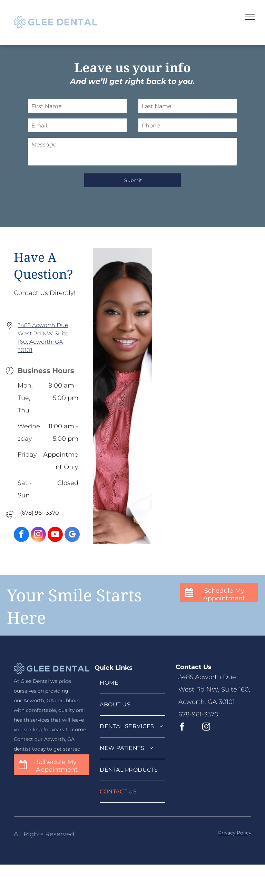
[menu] (250, 17)
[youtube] (55, 535)
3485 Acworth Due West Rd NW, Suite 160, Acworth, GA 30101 (214, 689)
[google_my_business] (72, 535)
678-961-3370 (198, 714)
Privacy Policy (234, 833)
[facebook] (21, 535)
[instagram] (38, 535)
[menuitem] (132, 683)
